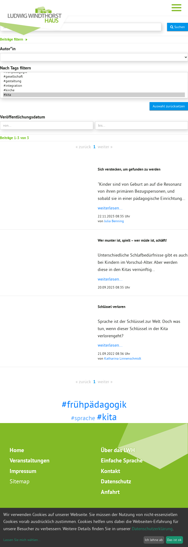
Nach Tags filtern (15, 68)
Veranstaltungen (29, 460)
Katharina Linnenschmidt (122, 358)
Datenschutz (116, 481)
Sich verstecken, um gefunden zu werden (129, 169)
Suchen (177, 27)
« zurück (83, 146)
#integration (94, 85)
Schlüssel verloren (111, 306)
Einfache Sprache (122, 460)
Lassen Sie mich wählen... (22, 540)
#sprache (83, 418)
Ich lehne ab (154, 540)
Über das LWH (118, 450)
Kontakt (110, 471)
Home (17, 450)
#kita (94, 94)
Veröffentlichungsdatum (22, 117)
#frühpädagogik (94, 404)
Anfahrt (110, 492)
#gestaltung (94, 81)
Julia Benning (114, 221)
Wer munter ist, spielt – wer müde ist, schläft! (132, 240)
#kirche (94, 90)
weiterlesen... (110, 208)
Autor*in (8, 48)
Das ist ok (174, 540)
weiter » (105, 146)
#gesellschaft (94, 76)
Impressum (23, 471)
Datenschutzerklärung (152, 528)
